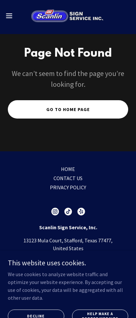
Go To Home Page (68, 109)
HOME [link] (68, 169)
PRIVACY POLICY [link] (68, 187)
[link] (67, 16)
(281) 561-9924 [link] (68, 261)
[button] (12, 15)
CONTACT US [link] (68, 178)
